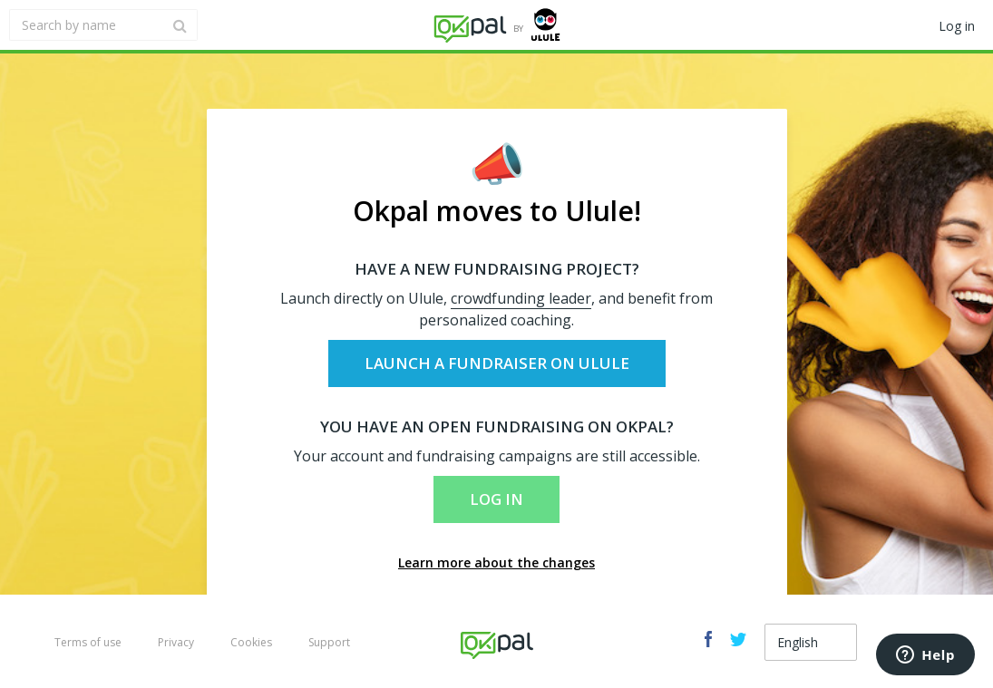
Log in (496, 499)
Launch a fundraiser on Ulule (497, 363)
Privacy (176, 642)
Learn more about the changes (496, 562)
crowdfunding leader (521, 298)
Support (329, 642)
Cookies (251, 642)
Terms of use (88, 642)
